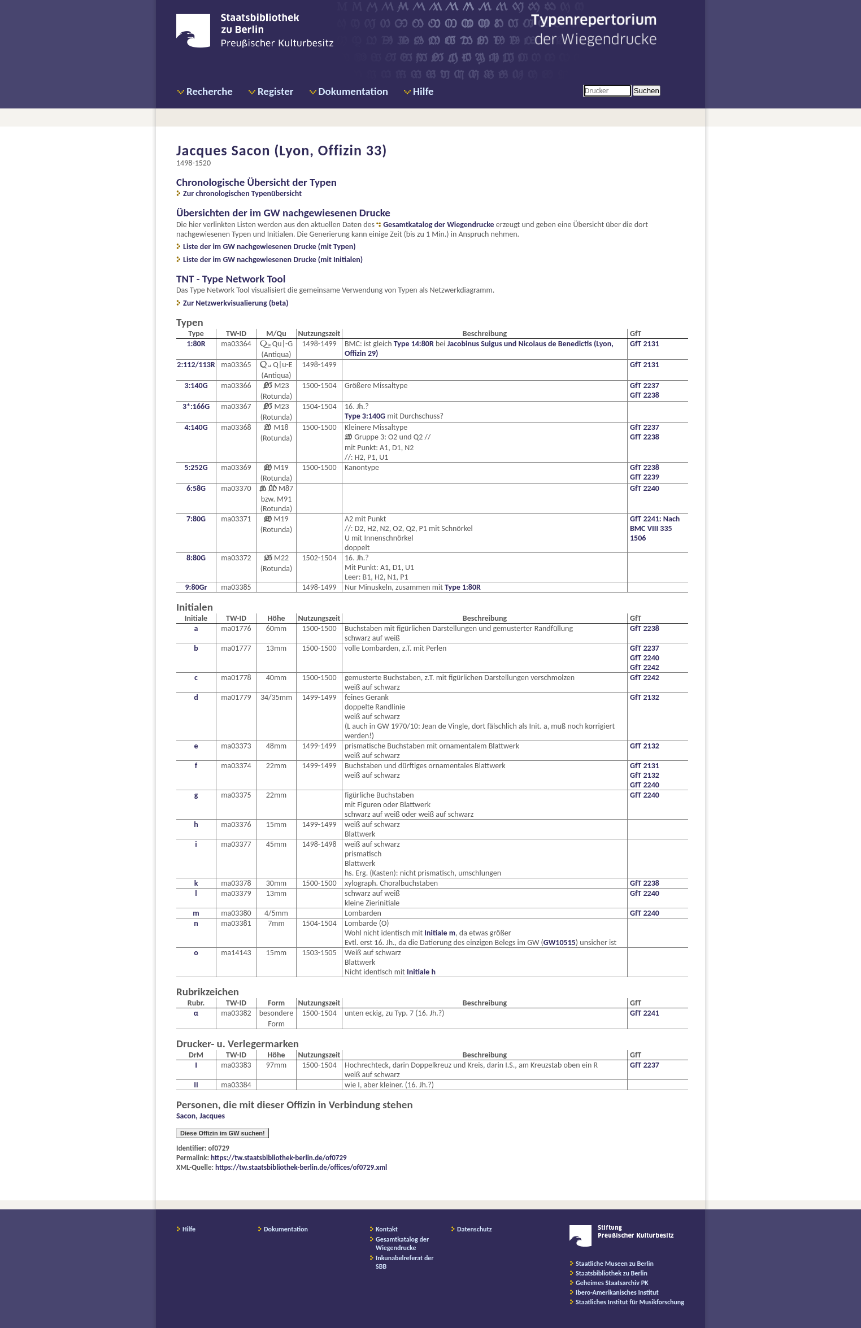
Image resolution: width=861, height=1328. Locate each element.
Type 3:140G (365, 416)
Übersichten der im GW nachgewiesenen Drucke (283, 212)
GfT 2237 (644, 385)
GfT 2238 (644, 395)
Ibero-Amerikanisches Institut (617, 1292)
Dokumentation (353, 91)
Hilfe (423, 91)
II (196, 1085)
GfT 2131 (644, 344)
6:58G (196, 488)
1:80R (195, 344)
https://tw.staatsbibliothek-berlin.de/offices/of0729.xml (301, 1167)
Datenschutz (474, 1229)
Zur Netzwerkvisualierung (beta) (236, 303)
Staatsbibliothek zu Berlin (611, 1273)
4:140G (195, 427)
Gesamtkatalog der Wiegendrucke (438, 224)
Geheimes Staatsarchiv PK (612, 1283)
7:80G (196, 519)
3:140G (195, 385)
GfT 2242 (644, 667)
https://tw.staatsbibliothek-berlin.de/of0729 (279, 1157)
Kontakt (387, 1229)
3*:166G (196, 406)
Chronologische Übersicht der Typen (256, 182)
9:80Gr (196, 587)
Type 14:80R (414, 344)
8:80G (196, 558)
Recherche (209, 91)
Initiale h (421, 972)
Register (276, 91)
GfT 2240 (644, 488)
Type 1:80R (463, 587)
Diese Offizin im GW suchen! (222, 1133)
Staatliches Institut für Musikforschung (630, 1302)
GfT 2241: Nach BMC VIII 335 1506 (655, 528)
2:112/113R (196, 364)
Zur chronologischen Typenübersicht (242, 193)
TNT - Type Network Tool (230, 278)
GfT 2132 (644, 697)
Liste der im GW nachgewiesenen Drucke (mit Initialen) (273, 259)
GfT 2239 (644, 477)
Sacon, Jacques (200, 1116)
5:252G (195, 467)
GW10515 (559, 942)
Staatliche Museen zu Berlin (615, 1264)
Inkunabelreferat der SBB (405, 1262)
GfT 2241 (644, 1013)
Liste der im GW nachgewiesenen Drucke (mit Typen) (269, 246)
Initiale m (439, 933)
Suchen (646, 90)
